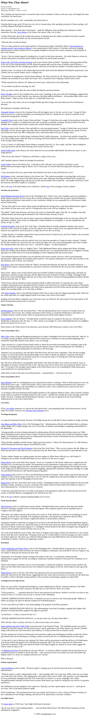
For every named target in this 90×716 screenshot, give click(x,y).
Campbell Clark (7, 120)
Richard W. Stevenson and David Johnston (17, 448)
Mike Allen (5, 336)
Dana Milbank (6, 383)
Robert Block (6, 462)
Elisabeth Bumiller (8, 226)
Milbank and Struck (10, 650)
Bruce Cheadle (6, 94)
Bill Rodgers (5, 176)
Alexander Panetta (8, 112)
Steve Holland (6, 319)
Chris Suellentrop (7, 668)
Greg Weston (22, 32)
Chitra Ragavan (6, 475)
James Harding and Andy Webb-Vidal (15, 626)
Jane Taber (5, 128)
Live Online (10, 408)
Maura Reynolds (7, 248)
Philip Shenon (6, 573)
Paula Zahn (8, 704)
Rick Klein (5, 265)
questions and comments (35, 411)
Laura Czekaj (6, 164)
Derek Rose (5, 483)
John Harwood (6, 506)
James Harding (10, 293)
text (10, 186)
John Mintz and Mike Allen (11, 424)
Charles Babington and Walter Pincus (15, 549)
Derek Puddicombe (8, 150)
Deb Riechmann (7, 311)
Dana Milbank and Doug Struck (13, 196)
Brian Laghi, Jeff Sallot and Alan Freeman (16, 62)
